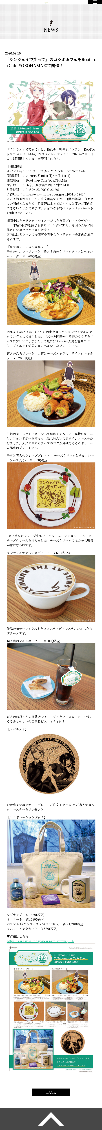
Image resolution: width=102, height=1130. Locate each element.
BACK (51, 1092)
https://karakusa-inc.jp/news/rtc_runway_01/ (40, 941)
